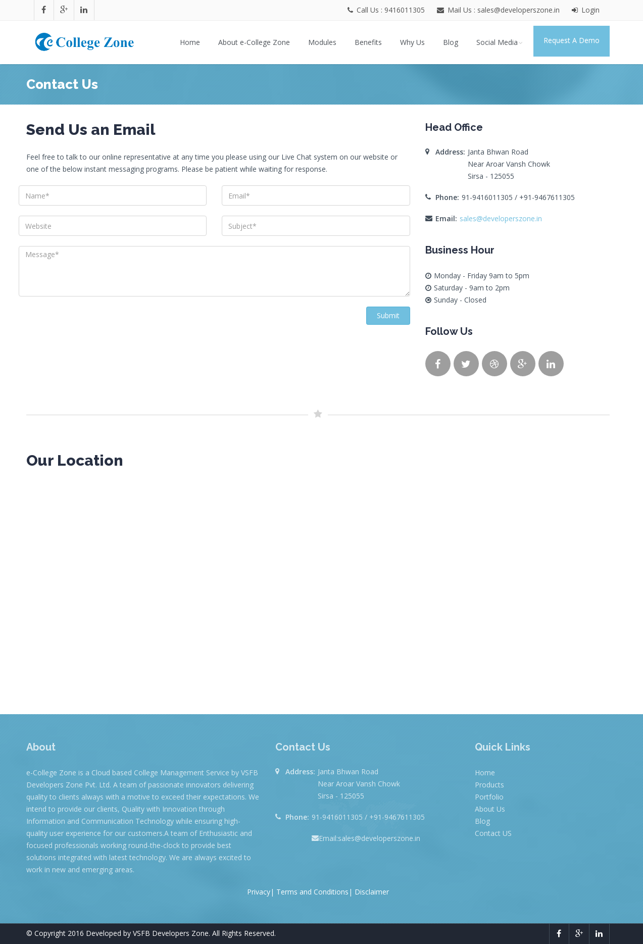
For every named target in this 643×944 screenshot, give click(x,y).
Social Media (500, 42)
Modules (322, 42)
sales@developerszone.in (501, 218)
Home (190, 42)
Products (489, 784)
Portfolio (489, 797)
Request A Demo (571, 40)
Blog (450, 42)
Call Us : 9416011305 (387, 10)
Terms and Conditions (312, 892)
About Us (490, 809)
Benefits (368, 42)
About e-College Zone (254, 42)
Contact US (493, 833)
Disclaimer (372, 892)
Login (586, 10)
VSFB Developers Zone (171, 933)
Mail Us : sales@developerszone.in (503, 10)
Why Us (412, 42)
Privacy (258, 892)
